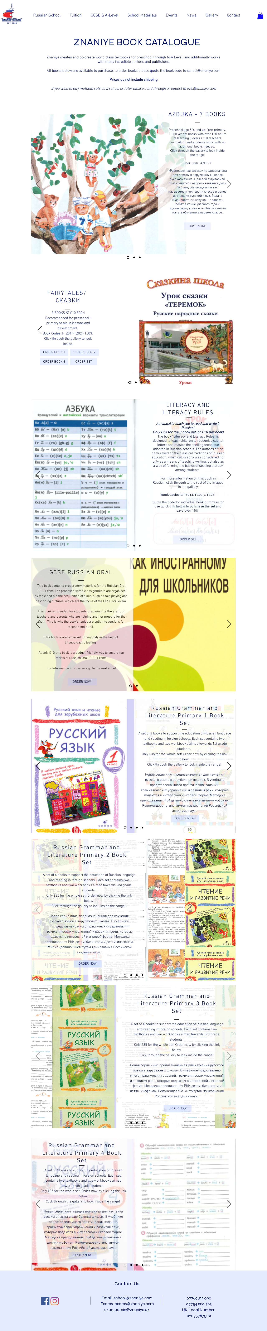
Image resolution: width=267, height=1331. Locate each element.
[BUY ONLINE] (197, 226)
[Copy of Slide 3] (142, 828)
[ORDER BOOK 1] (54, 352)
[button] (260, 15)
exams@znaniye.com (134, 1303)
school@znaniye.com (203, 71)
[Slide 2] (136, 382)
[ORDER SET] (83, 361)
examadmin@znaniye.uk (127, 1309)
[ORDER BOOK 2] (84, 352)
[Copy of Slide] (142, 1265)
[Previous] (38, 184)
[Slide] (125, 1265)
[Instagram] (54, 1301)
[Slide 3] (128, 257)
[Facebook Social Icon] (45, 1301)
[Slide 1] (129, 382)
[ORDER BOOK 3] (54, 361)
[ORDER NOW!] (82, 681)
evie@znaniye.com (201, 89)
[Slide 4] (134, 257)
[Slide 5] (140, 257)
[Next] (229, 184)
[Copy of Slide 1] (128, 545)
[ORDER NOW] (185, 818)
